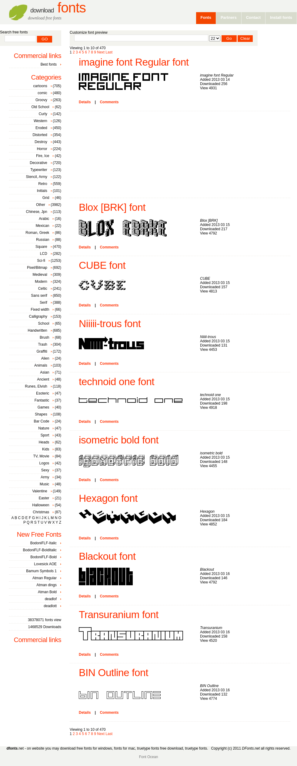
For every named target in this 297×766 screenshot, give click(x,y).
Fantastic (42, 400)
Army (45, 477)
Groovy (41, 100)
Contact (253, 17)
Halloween (40, 505)
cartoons (40, 86)
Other (40, 205)
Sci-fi (41, 260)
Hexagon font (108, 498)
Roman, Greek (37, 233)
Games (43, 407)
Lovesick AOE (45, 564)
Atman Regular (44, 578)
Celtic (42, 288)
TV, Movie (41, 456)
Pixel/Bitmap (37, 267)
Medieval (40, 274)
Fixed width (40, 309)
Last (108, 52)
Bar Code (41, 421)
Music (44, 484)
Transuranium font (119, 614)
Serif (43, 302)
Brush (44, 337)
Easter (44, 498)
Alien (45, 358)
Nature (43, 428)
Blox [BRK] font (112, 207)
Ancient (43, 379)
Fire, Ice (42, 156)
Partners (229, 17)
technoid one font (116, 381)
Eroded (41, 128)
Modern (41, 281)
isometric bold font (119, 440)
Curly (43, 114)
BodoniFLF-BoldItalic (40, 550)
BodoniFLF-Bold (43, 557)
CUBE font (102, 265)
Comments (109, 102)
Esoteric (42, 393)
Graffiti (42, 351)
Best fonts (49, 64)
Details (85, 102)
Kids (45, 449)
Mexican (42, 226)
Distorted (40, 135)
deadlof (51, 599)
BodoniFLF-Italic (43, 543)
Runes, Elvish (36, 386)
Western (40, 121)
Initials (42, 191)
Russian (42, 240)
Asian (44, 372)
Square (41, 247)
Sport (45, 435)
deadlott (50, 606)
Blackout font (107, 556)
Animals (40, 365)
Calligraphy (38, 316)
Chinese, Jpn (36, 212)
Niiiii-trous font (110, 323)
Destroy (41, 142)
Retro (42, 184)
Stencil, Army (36, 177)
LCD (43, 253)
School (43, 323)
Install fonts (281, 17)
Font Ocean (148, 757)
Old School (40, 107)
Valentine (39, 491)
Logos (44, 463)
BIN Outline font (113, 672)
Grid (45, 198)
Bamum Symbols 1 (41, 571)
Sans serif (39, 295)
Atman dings (46, 585)
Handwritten (37, 330)
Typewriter (38, 170)
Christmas (41, 512)
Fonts (58, 7)
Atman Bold (47, 592)
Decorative (38, 163)
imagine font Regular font (134, 62)
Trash (42, 344)
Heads (44, 442)
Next (101, 52)
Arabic (44, 219)
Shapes (41, 414)
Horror (42, 149)
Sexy (45, 470)
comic (42, 93)
